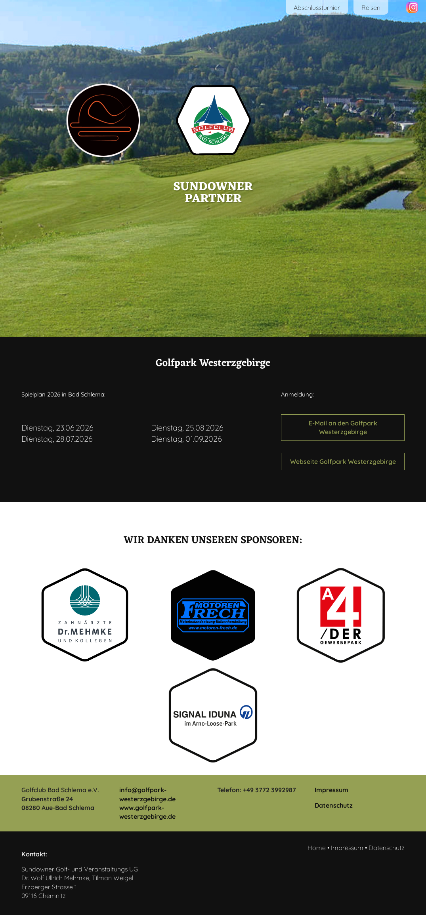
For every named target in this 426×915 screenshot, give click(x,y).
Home (317, 848)
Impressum (331, 790)
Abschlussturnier (317, 7)
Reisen (370, 7)
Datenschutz (334, 805)
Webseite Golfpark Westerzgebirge (343, 461)
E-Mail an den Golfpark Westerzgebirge (343, 427)
